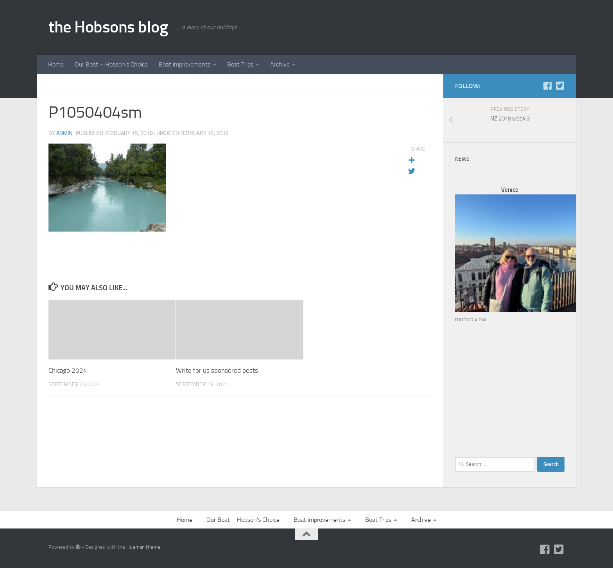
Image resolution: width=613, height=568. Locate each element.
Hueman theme (143, 547)
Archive (280, 64)
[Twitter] (560, 85)
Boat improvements (184, 64)
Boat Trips (240, 64)
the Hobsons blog (108, 27)
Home (56, 64)
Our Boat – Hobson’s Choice (111, 64)
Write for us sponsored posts (217, 370)
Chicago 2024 (67, 370)
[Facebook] (547, 85)
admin (64, 133)
